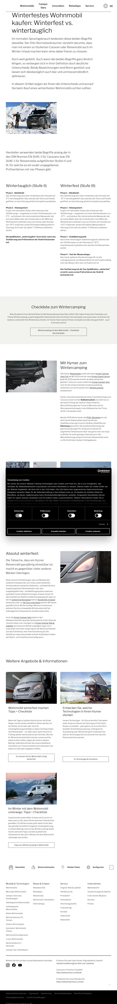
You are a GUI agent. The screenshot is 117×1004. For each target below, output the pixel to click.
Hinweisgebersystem (15, 998)
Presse (90, 904)
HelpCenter (65, 916)
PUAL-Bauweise (94, 418)
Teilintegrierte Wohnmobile (18, 903)
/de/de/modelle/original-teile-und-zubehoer (75, 964)
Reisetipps (75, 5)
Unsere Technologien (15, 925)
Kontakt (63, 912)
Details (102, 524)
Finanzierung (66, 908)
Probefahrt (65, 896)
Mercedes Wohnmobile (16, 892)
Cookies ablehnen (24, 531)
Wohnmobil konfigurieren (17, 935)
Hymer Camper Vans (101, 382)
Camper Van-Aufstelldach (17, 950)
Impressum (34, 994)
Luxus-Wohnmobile (14, 939)
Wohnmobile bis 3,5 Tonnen (14, 919)
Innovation (58, 5)
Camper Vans (43, 6)
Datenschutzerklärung (24, 501)
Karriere (91, 900)
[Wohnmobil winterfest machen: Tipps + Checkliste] (31, 688)
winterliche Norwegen (21, 600)
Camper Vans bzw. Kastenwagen (14, 897)
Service (89, 5)
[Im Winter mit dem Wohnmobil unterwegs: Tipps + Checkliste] (31, 789)
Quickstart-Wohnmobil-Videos (16, 930)
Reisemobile (75, 374)
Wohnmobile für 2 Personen (13, 944)
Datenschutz (46, 994)
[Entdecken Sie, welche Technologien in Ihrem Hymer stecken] (85, 688)
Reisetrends (38, 896)
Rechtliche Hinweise (83, 994)
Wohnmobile (27, 5)
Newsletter (65, 920)
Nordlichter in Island (46, 600)
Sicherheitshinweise (63, 994)
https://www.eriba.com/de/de (69, 973)
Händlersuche (66, 892)
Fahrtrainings (39, 904)
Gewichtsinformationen (16, 994)
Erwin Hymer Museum (96, 896)
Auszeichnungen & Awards (99, 892)
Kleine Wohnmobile (14, 914)
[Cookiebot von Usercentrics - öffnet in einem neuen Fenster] (99, 471)
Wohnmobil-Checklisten (43, 900)
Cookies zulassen (92, 531)
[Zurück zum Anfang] (109, 985)
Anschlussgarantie (68, 904)
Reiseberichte (39, 888)
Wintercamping (96, 388)
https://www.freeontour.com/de (69, 982)
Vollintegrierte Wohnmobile (12, 908)
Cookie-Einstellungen (36, 998)
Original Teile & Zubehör (70, 888)
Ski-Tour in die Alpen (31, 603)
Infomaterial (65, 900)
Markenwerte (93, 888)
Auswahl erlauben (58, 531)
